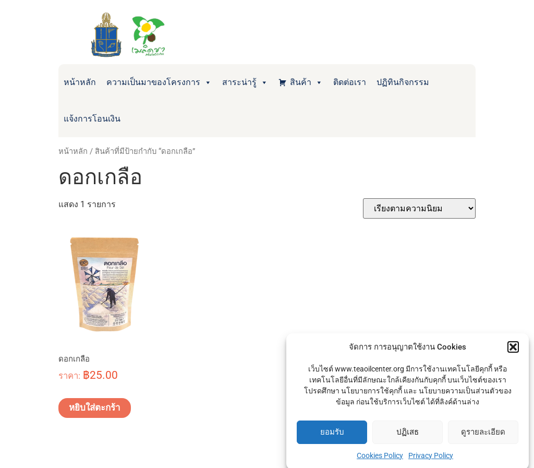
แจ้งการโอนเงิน (92, 119)
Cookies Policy (380, 458)
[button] (513, 350)
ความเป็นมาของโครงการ (159, 82)
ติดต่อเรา (349, 82)
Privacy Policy (430, 458)
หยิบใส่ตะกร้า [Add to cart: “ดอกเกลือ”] (94, 407)
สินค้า (306, 82)
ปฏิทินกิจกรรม (403, 82)
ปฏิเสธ (407, 435)
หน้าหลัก (80, 82)
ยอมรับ (332, 435)
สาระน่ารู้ (245, 82)
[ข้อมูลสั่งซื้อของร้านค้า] (419, 208)
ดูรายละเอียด (483, 435)
